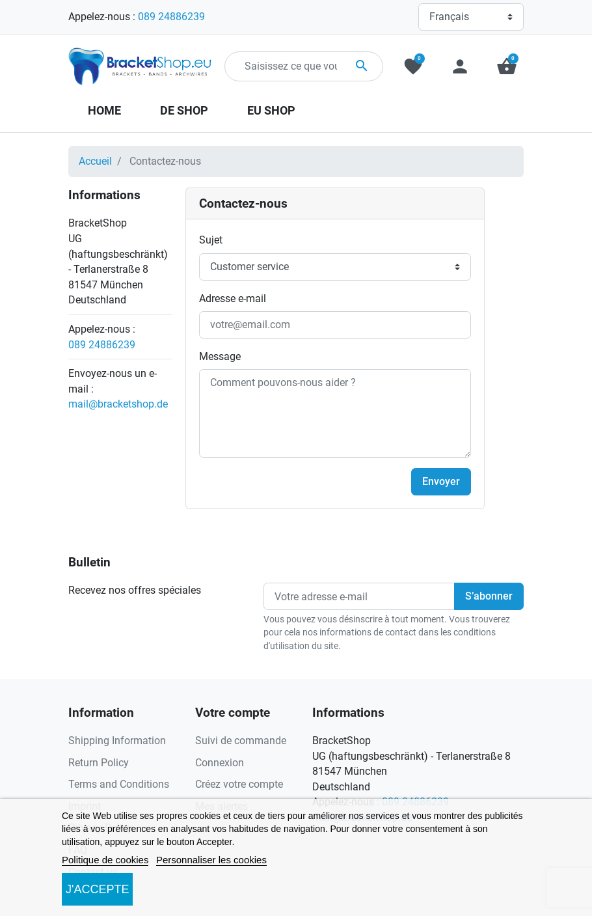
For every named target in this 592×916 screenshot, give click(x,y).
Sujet (210, 240)
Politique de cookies (105, 859)
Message (220, 356)
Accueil (95, 161)
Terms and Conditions (118, 784)
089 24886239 (171, 16)
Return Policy (98, 762)
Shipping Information (117, 740)
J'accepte (97, 889)
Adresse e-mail (232, 298)
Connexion (219, 762)
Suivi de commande (240, 740)
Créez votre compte (239, 784)
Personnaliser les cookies (211, 859)
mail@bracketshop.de (118, 404)
